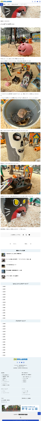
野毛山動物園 (20, 359)
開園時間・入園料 (6, 376)
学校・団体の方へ (25, 372)
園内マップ (5, 380)
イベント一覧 (25, 391)
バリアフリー (5, 383)
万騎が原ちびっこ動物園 (26, 398)
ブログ (2, 398)
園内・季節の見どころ (27, 376)
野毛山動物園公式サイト (6, 1)
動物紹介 (24, 380)
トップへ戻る (39, 413)
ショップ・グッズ (6, 392)
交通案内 (4, 378)
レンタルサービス (6, 381)
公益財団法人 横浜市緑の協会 (20, 414)
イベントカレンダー (26, 394)
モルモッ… (15, 243)
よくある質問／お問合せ (5, 400)
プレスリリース (4, 402)
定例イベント (25, 392)
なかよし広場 (25, 378)
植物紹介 (24, 381)
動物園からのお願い (6, 385)
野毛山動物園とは (6, 374)
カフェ (4, 391)
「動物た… (26, 243)
